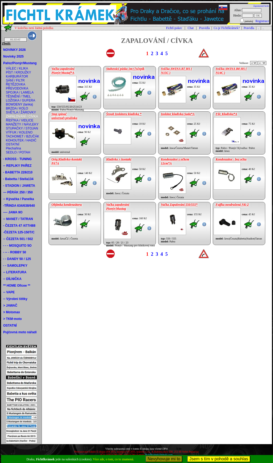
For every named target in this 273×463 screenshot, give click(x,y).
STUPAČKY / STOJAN (22, 128)
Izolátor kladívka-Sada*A (178, 114)
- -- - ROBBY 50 (14, 252)
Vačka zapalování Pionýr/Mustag (117, 206)
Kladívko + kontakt (118, 159)
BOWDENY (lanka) (19, 104)
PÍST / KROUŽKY (18, 72)
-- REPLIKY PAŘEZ (17, 166)
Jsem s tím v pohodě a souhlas (218, 459)
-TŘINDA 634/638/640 (19, 206)
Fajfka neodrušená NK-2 (232, 204)
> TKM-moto (12, 319)
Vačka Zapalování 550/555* (179, 204)
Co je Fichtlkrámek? (227, 28)
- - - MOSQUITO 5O (17, 245)
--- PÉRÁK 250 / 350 (18, 192)
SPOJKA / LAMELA (20, 92)
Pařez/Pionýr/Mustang (20, 63)
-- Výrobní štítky (15, 299)
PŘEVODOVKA (17, 88)
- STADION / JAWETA (19, 186)
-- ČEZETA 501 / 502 (18, 239)
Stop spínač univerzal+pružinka (64, 116)
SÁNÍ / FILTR (15, 80)
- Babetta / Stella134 (18, 179)
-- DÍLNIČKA (12, 279)
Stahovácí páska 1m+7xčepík (125, 69)
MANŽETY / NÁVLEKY (22, 124)
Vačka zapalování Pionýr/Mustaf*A (62, 71)
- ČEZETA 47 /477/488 (19, 226)
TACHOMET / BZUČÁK (22, 136)
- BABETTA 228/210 (18, 172)
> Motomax (11, 312)
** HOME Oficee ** (16, 285)
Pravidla (204, 28)
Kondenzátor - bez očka (231, 159)
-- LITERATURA (14, 272)
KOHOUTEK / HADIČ (21, 140)
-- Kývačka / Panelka (18, 199)
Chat (191, 28)
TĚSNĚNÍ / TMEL (18, 96)
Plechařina (13, 148)
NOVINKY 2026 (14, 50)
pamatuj (248, 21)
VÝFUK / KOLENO (19, 132)
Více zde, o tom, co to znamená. (113, 459)
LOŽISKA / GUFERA (20, 100)
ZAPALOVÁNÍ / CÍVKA (22, 116)
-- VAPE (9, 292)
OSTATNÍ (12, 144)
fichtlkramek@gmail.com (159, 454)
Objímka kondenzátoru (66, 204)
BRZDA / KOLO (17, 108)
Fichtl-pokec (174, 28)
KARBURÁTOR (17, 76)
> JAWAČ (10, 305)
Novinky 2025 (13, 56)
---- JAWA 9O (12, 212)
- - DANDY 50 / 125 (17, 259)
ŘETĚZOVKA (15, 84)
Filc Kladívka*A (226, 114)
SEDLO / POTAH (18, 152)
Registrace (262, 21)
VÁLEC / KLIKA (17, 68)
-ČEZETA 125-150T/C (18, 232)
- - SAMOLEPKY (15, 265)
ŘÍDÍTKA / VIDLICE (19, 120)
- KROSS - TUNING (17, 159)
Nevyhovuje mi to (164, 459)
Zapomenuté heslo (261, 6)
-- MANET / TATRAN (18, 219)
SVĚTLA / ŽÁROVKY (21, 112)
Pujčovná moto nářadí (20, 332)
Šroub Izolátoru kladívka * (123, 114)
